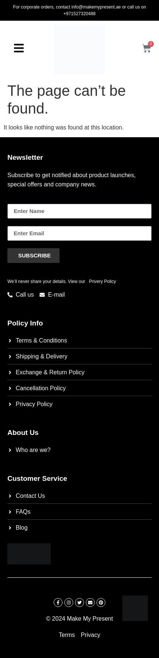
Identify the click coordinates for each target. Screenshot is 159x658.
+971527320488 (79, 13)
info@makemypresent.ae (96, 7)
